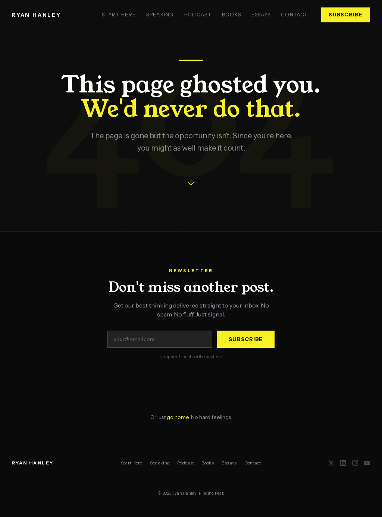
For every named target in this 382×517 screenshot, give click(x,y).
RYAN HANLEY (36, 15)
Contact (294, 15)
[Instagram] (355, 463)
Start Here (119, 15)
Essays (260, 15)
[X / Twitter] (331, 463)
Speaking (159, 15)
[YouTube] (367, 463)
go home (178, 417)
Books (231, 15)
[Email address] (159, 339)
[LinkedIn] (343, 463)
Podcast (198, 15)
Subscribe (346, 15)
